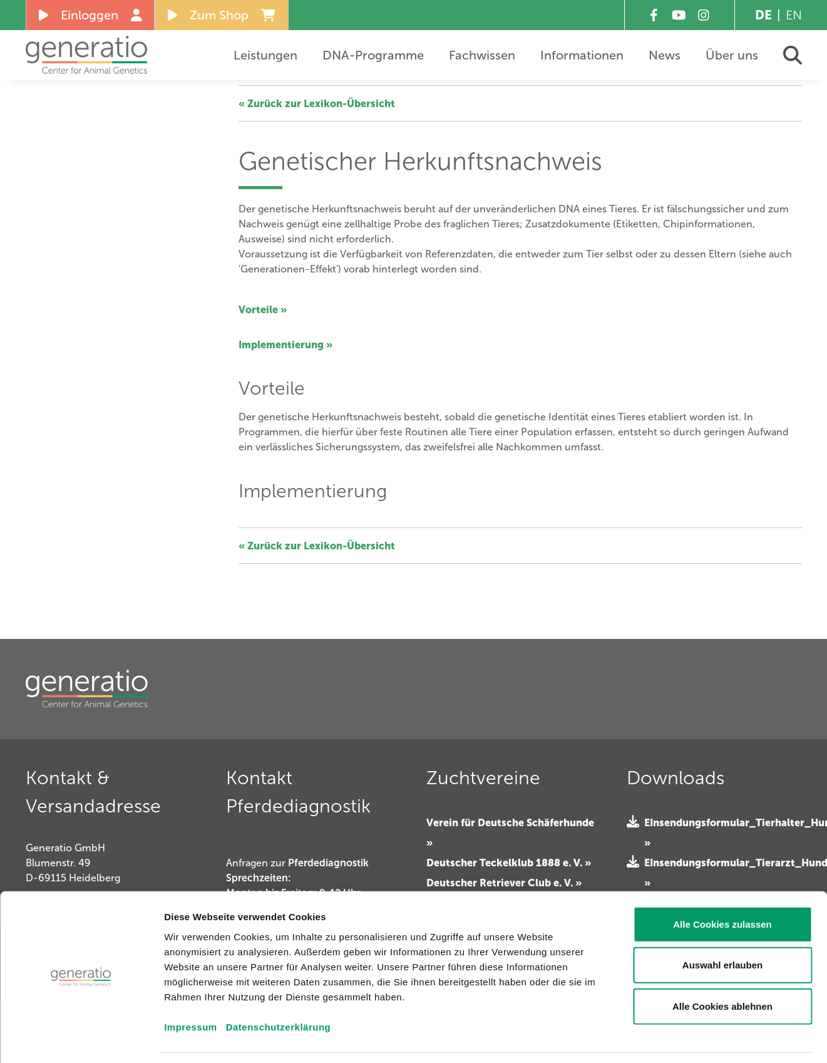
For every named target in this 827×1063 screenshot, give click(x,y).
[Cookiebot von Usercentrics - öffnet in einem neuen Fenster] (81, 1038)
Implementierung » (285, 344)
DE (763, 15)
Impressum (190, 987)
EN (794, 15)
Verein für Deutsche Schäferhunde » (510, 832)
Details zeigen (712, 1038)
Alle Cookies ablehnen (722, 967)
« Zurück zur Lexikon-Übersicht (317, 103)
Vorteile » (263, 309)
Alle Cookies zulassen (722, 884)
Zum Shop (221, 15)
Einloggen (90, 15)
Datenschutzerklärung (278, 987)
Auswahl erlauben (722, 926)
